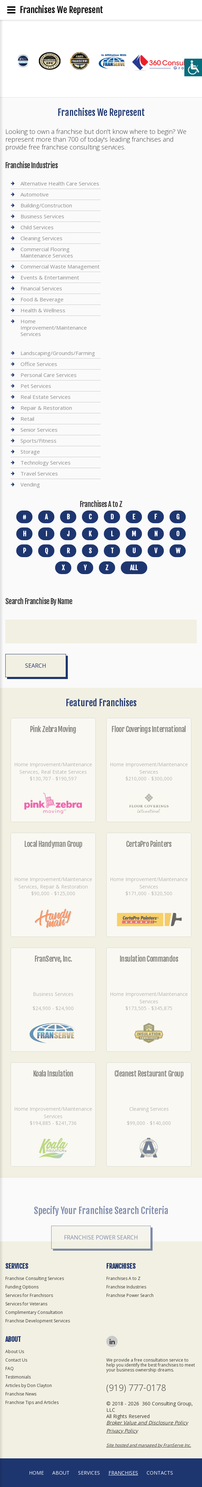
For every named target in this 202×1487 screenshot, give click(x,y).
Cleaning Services (41, 238)
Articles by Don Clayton (28, 1385)
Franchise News (20, 1394)
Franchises (123, 1472)
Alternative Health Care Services (59, 183)
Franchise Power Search (130, 1295)
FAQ (9, 1368)
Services (89, 1472)
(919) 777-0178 (136, 1387)
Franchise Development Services (37, 1321)
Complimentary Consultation (34, 1312)
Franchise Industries (126, 1287)
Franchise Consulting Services (34, 1278)
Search (35, 665)
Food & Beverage (42, 299)
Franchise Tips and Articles (32, 1402)
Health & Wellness (42, 310)
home (36, 1472)
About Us (14, 1352)
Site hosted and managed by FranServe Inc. (148, 1445)
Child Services (37, 227)
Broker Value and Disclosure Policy (147, 1422)
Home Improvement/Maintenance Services (53, 327)
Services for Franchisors (29, 1295)
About (61, 1472)
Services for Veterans (26, 1304)
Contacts (160, 1472)
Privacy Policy (122, 1430)
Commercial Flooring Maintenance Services (46, 252)
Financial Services (41, 288)
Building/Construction (46, 205)
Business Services (42, 216)
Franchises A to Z (123, 1278)
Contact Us (16, 1360)
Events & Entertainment (49, 277)
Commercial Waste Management (60, 266)
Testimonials (18, 1377)
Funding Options (21, 1287)
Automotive (34, 194)
